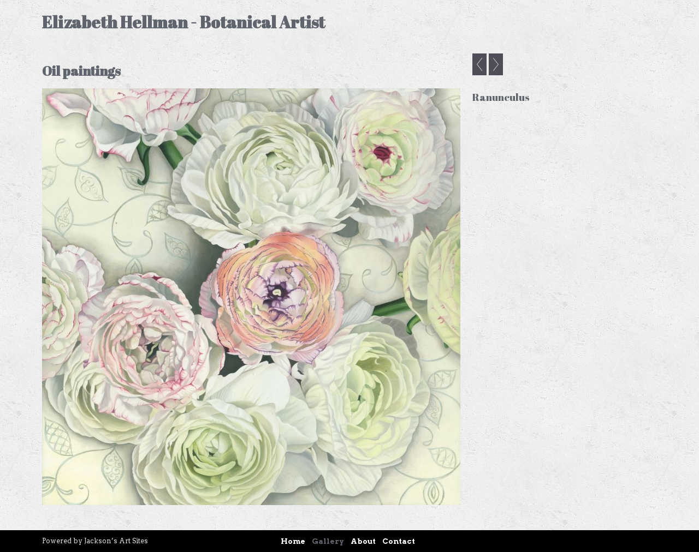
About (363, 541)
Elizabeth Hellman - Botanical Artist (183, 22)
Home (293, 541)
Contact (398, 541)
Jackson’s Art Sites (116, 541)
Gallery (328, 541)
